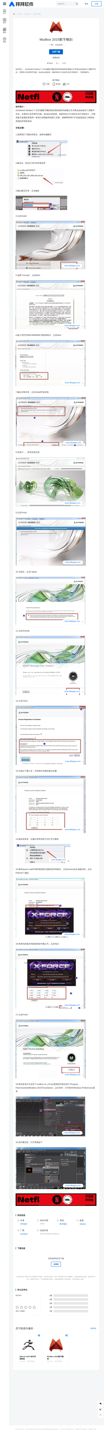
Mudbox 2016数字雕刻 (56, 1357)
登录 (86, 4)
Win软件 (28, 14)
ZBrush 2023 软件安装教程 (29, 1357)
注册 (96, 4)
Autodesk (59, 45)
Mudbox (83, 1224)
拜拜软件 (24, 1224)
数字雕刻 (38, 14)
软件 (21, 14)
